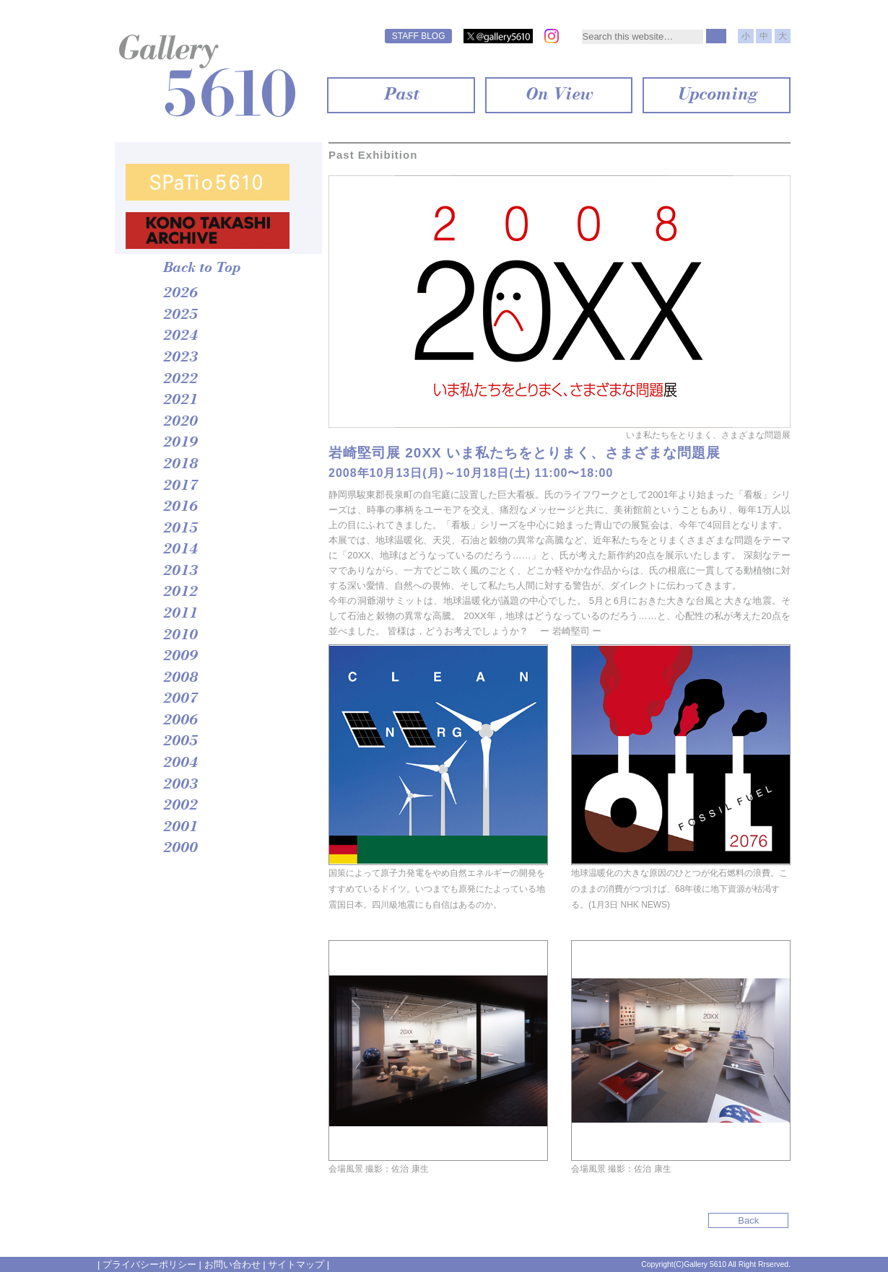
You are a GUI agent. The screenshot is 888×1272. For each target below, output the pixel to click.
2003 (179, 785)
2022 (179, 379)
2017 (179, 486)
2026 (179, 293)
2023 (179, 358)
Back (750, 1220)
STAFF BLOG (418, 36)
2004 (179, 763)
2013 (179, 571)
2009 (179, 656)
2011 (179, 614)
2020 (179, 422)
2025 (179, 315)
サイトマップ (296, 1264)
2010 (179, 635)
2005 (179, 741)
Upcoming (716, 95)
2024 (179, 336)
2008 (179, 678)
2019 (179, 443)
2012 (179, 592)
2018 (179, 464)
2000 (179, 848)
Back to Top (201, 268)
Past (400, 95)
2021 (179, 400)
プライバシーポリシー (149, 1264)
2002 (179, 806)
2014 (179, 550)
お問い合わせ (232, 1264)
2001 (179, 827)
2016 (179, 507)
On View (558, 95)
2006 (179, 721)
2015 (179, 529)
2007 (179, 699)
